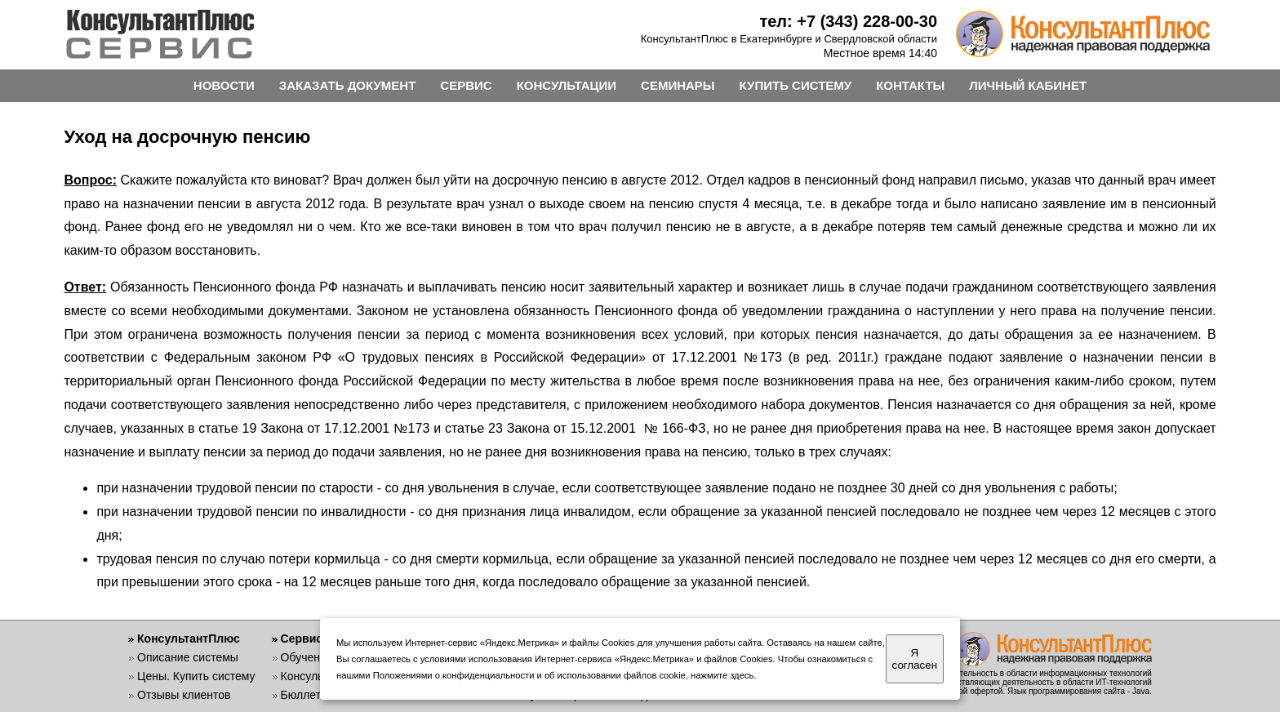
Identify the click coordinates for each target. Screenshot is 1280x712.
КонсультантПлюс (188, 638)
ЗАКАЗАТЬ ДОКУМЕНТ (347, 85)
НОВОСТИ (224, 85)
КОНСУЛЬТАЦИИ (566, 85)
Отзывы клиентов (183, 694)
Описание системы (187, 657)
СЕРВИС (465, 85)
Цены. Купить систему (196, 676)
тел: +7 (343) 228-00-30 (848, 21)
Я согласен (914, 659)
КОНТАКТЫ (910, 85)
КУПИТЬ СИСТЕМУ (796, 85)
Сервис (301, 638)
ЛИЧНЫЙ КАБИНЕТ (1028, 85)
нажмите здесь (722, 675)
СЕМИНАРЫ (677, 85)
